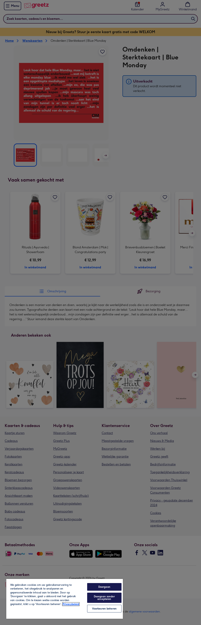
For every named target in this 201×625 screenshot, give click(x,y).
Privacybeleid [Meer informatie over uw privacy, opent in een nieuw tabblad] (71, 604)
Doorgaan (104, 586)
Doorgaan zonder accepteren (104, 597)
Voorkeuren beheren (104, 608)
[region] (64, 599)
